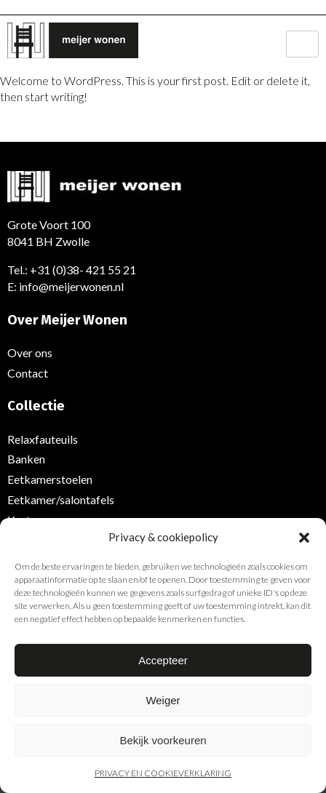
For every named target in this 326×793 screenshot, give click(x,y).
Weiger (163, 700)
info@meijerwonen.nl (71, 286)
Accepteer (163, 660)
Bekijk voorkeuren (162, 740)
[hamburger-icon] (302, 44)
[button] (304, 537)
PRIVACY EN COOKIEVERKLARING (163, 773)
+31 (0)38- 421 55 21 (83, 269)
